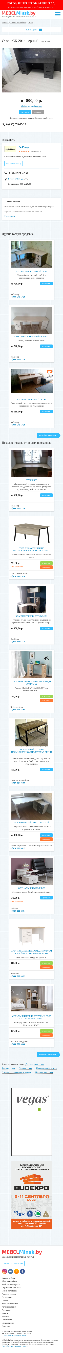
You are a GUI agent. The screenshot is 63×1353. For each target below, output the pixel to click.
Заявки (5, 1313)
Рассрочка (6, 1310)
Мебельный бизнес (10, 1303)
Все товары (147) (13, 163)
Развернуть (9, 216)
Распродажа (7, 1297)
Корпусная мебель (18, 22)
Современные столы (34, 1064)
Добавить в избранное (31, 106)
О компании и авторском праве (14, 1335)
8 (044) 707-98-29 (18, 976)
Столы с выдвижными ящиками (16, 1072)
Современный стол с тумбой (31, 822)
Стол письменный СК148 (31, 399)
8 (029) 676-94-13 (18, 848)
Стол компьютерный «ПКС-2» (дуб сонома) (31, 682)
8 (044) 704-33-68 (18, 709)
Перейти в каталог (47, 435)
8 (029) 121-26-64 (18, 911)
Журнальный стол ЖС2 (31, 888)
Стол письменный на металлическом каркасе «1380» (31, 549)
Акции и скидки (9, 1294)
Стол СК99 (31, 480)
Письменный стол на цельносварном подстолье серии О (31, 752)
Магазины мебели (9, 1281)
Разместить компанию (13, 1263)
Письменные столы (44, 1072)
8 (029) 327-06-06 (18, 783)
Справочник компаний (11, 1287)
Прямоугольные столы (46, 1068)
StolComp (24, 147)
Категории (34, 29)
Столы (30, 22)
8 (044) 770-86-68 (18, 1044)
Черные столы (25, 1068)
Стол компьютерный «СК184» (31, 336)
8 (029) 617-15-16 (18, 576)
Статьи (5, 1300)
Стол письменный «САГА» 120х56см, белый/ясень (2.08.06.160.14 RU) (31, 952)
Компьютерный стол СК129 (32, 616)
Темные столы (8, 1068)
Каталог (5, 22)
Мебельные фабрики (10, 1284)
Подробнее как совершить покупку (15, 1346)
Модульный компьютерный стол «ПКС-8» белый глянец (31, 1017)
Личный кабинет (9, 1307)
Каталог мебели (8, 1278)
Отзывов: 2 (36, 151)
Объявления (7, 1320)
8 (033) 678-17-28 (14, 124)
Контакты (6, 1326)
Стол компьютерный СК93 (31, 271)
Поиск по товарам (9, 1291)
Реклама (5, 1316)
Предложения (7, 1323)
